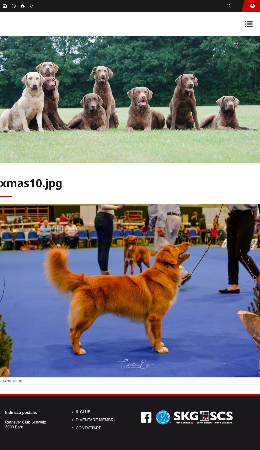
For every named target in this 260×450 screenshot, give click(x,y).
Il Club (83, 412)
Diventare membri (95, 420)
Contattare (88, 428)
